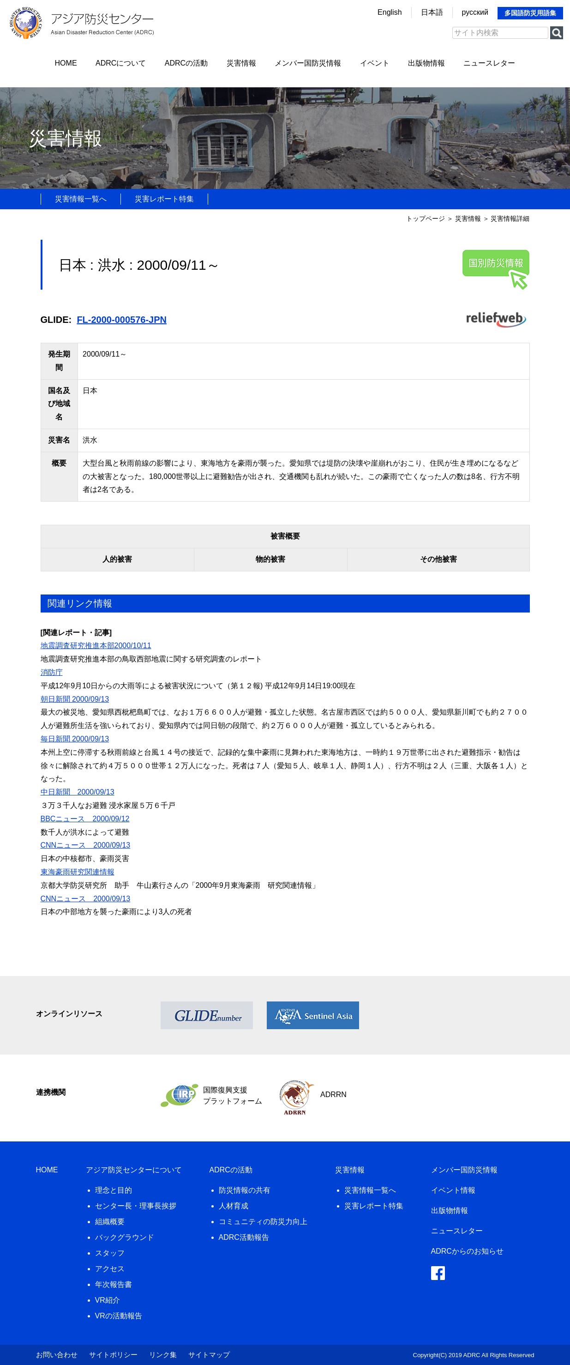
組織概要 (110, 1221)
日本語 (432, 12)
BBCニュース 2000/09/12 (85, 819)
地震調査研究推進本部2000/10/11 (96, 645)
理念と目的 (113, 1190)
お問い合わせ (57, 1355)
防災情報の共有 (244, 1190)
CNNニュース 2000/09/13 (86, 845)
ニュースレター (489, 63)
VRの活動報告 (118, 1316)
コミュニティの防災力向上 (263, 1221)
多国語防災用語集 (530, 13)
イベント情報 (453, 1190)
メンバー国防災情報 (308, 63)
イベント (375, 63)
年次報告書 (113, 1284)
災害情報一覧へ (81, 199)
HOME (66, 63)
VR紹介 (107, 1300)
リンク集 (163, 1355)
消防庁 (52, 672)
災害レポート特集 (164, 199)
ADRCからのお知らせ (467, 1251)
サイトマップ (209, 1355)
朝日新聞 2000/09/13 (75, 699)
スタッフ (110, 1253)
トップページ (425, 218)
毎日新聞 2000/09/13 (75, 739)
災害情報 (241, 63)
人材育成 (233, 1206)
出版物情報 (426, 63)
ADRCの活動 (186, 63)
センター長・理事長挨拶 (135, 1206)
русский (475, 12)
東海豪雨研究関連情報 (77, 872)
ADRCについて (121, 63)
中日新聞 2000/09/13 (77, 792)
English (390, 12)
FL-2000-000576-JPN (122, 320)
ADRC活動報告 (244, 1237)
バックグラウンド (124, 1237)
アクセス (110, 1269)
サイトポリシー (113, 1355)
